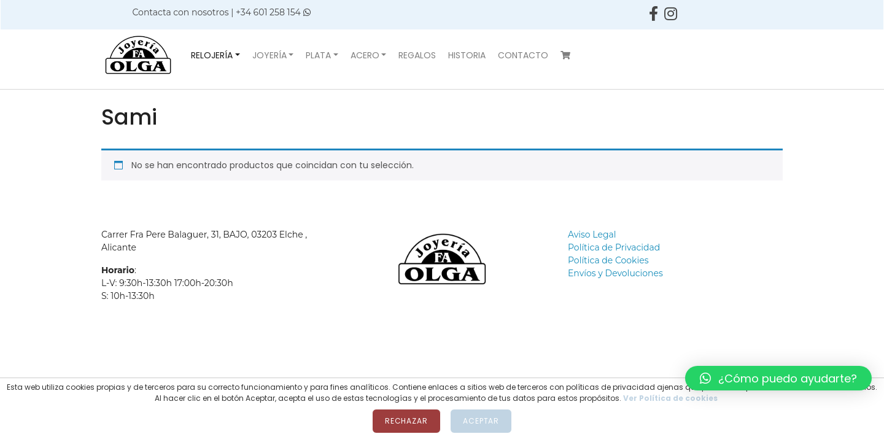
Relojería (212, 55)
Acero (365, 55)
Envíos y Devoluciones (615, 273)
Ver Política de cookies (670, 398)
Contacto (523, 55)
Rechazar (406, 421)
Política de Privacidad (614, 247)
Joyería (269, 55)
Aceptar (481, 421)
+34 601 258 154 (273, 12)
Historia (467, 55)
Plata (318, 55)
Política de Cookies (608, 260)
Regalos (417, 55)
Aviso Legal (592, 234)
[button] (778, 378)
